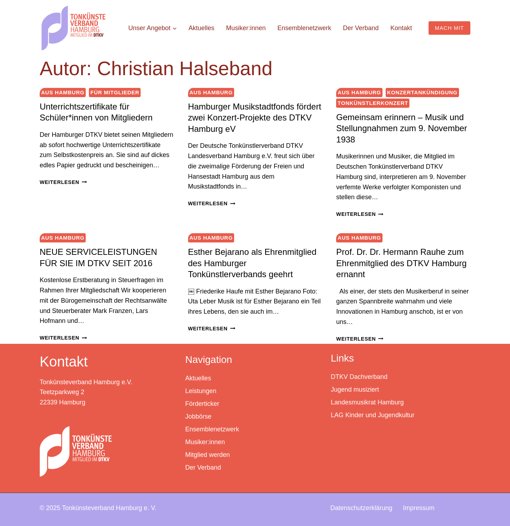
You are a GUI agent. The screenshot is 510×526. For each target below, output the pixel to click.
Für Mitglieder (114, 92)
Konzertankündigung (422, 92)
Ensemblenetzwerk (304, 28)
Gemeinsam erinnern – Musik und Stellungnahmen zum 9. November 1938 (401, 128)
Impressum (419, 507)
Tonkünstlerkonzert (373, 103)
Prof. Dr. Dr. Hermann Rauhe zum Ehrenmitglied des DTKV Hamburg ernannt (401, 263)
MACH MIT (449, 28)
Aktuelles (201, 28)
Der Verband (361, 28)
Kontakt (401, 28)
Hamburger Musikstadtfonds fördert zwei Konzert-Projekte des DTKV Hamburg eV (254, 117)
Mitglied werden (207, 454)
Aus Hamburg (62, 92)
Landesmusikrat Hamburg (367, 401)
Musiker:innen (246, 28)
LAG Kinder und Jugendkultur (372, 414)
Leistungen (200, 390)
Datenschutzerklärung (361, 507)
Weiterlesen (63, 182)
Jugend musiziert (355, 389)
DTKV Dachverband (359, 376)
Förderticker (202, 403)
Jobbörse (198, 416)
